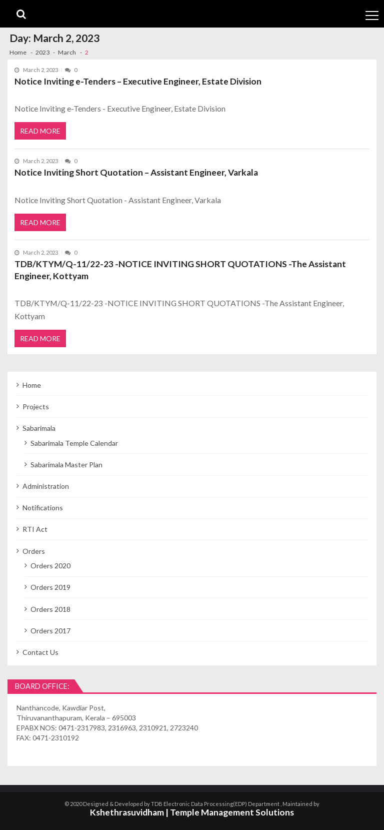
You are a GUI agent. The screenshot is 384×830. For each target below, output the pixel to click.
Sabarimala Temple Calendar (74, 443)
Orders (33, 551)
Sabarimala (39, 428)
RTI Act (35, 529)
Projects (35, 406)
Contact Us (40, 652)
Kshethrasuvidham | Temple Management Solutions (192, 812)
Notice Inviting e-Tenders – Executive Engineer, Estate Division (138, 81)
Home (31, 385)
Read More (40, 131)
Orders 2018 (50, 609)
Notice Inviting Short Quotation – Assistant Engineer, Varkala (136, 172)
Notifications (42, 507)
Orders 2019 (50, 587)
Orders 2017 (50, 630)
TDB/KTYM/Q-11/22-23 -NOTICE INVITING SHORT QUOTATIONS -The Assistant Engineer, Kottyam (180, 270)
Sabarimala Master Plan (66, 464)
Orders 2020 (50, 565)
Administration (45, 486)
